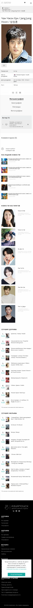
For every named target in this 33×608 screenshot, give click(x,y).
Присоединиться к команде (9, 590)
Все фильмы (5, 534)
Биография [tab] (17, 103)
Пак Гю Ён (21, 268)
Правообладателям (7, 587)
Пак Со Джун (22, 306)
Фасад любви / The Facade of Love (24, 215)
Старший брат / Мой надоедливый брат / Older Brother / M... (21, 418)
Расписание (4, 523)
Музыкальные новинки (8, 549)
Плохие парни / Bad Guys (18, 392)
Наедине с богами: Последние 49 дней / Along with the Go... (20, 440)
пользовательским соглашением (16, 569)
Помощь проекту (6, 585)
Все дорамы (5, 520)
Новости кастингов (10, 206)
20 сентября (17, 80)
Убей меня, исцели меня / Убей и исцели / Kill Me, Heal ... (20, 363)
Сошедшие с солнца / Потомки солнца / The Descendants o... (19, 356)
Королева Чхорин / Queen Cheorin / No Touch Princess (21, 371)
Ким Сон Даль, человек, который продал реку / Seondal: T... (20, 469)
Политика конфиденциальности (10, 595)
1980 (22, 80)
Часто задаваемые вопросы (9, 592)
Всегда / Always (15, 432)
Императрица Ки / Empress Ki (19, 378)
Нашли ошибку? (10, 148)
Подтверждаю (16, 574)
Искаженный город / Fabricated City (20, 476)
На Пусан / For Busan (16, 425)
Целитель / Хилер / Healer (18, 333)
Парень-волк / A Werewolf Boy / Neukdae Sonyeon (19, 484)
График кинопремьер (7, 537)
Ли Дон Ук (21, 249)
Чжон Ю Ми (21, 211)
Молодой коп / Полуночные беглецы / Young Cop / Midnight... (21, 462)
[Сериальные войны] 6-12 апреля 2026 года (19, 185)
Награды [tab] (16, 107)
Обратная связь (6, 582)
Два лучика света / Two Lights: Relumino (19, 447)
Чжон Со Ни (21, 230)
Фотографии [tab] (16, 111)
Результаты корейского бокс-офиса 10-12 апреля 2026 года (19, 177)
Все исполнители (6, 551)
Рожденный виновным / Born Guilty (24, 310)
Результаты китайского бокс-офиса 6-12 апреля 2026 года (19, 168)
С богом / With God (16, 454)
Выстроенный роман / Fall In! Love (24, 272)
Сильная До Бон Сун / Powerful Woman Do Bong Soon (19, 341)
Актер (15, 71)
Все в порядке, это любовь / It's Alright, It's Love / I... (20, 400)
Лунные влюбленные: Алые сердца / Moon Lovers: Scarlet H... (21, 349)
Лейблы (3, 554)
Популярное (5, 525)
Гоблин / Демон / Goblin (17, 385)
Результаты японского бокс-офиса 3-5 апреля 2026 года (19, 194)
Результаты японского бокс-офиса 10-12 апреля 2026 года (19, 159)
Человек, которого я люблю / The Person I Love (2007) (15, 123)
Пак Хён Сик (21, 287)
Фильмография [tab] (17, 99)
